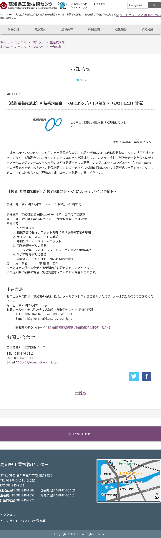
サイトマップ (80, 7)
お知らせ (38, 42)
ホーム (4, 42)
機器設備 (94, 29)
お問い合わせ (80, 4)
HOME (13, 29)
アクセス (100, 4)
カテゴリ (20, 42)
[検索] (137, 5)
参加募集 (56, 46)
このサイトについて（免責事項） (26, 520)
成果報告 (121, 29)
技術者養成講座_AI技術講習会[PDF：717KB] (82, 327)
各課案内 (40, 29)
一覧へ (80, 392)
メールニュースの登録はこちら (140, 15)
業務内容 (67, 29)
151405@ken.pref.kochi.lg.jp (37, 362)
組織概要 (148, 29)
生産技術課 (57, 42)
